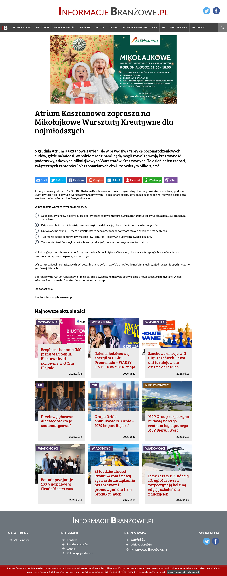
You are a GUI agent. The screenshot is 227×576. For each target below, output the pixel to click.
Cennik (71, 548)
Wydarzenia (178, 27)
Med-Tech (42, 27)
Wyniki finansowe (134, 27)
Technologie (21, 27)
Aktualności (21, 540)
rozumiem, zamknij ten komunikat (183, 572)
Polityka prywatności (80, 553)
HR (163, 27)
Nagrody (198, 27)
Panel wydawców (77, 544)
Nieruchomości (64, 27)
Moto (100, 27)
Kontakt (72, 540)
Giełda (113, 27)
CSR (154, 27)
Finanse (85, 27)
